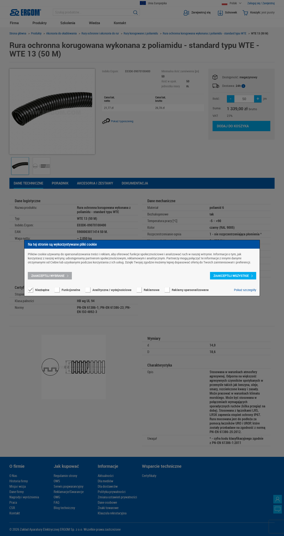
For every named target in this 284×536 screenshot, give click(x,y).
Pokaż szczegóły (245, 290)
